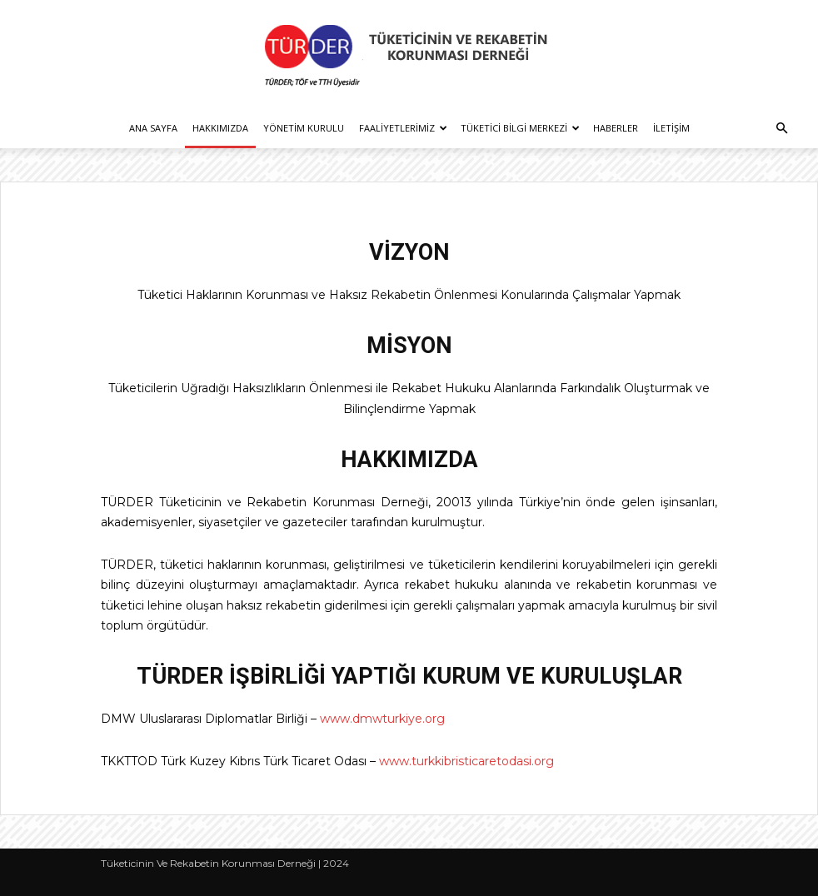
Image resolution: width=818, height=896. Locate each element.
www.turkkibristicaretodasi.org (466, 761)
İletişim (671, 128)
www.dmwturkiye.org (382, 718)
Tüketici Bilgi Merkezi (520, 128)
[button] (781, 129)
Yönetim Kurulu (303, 128)
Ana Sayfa (153, 128)
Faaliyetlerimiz (403, 128)
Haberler (615, 128)
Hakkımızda (220, 128)
